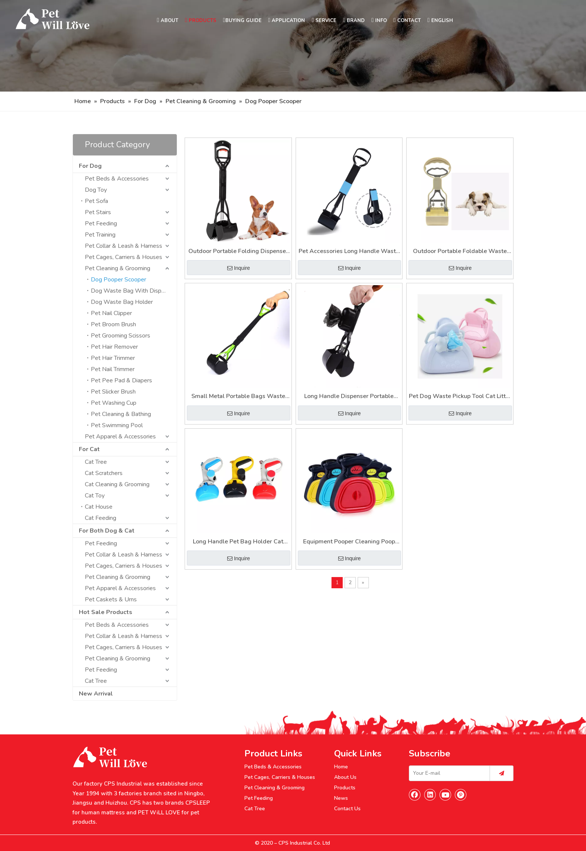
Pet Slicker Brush (113, 392)
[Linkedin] (430, 795)
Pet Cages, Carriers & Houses (123, 257)
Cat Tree (96, 462)
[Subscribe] (501, 773)
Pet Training (100, 235)
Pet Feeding (101, 223)
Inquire (238, 268)
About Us (345, 777)
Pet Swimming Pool (117, 425)
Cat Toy (95, 495)
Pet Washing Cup (113, 403)
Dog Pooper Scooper (118, 279)
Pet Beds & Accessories (117, 179)
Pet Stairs (98, 212)
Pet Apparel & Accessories (120, 436)
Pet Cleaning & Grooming (117, 268)
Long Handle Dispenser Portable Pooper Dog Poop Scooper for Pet (349, 396)
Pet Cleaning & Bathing (121, 414)
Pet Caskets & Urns (111, 599)
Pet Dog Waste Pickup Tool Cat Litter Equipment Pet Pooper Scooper (460, 396)
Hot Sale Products (105, 612)
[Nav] (293, 46)
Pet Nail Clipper (111, 313)
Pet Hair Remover (114, 347)
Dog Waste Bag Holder (122, 302)
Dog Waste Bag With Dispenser (133, 291)
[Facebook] (415, 795)
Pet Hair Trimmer (113, 358)
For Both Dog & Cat (107, 531)
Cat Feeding (100, 518)
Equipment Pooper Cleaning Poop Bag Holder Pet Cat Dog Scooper (349, 542)
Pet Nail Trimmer (113, 369)
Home (341, 766)
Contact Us (347, 808)
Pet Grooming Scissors (120, 336)
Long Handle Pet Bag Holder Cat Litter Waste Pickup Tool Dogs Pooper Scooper (238, 542)
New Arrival (96, 694)
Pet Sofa (96, 201)
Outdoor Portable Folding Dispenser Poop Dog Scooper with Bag (238, 251)
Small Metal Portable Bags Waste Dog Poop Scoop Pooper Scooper (238, 396)
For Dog (90, 166)
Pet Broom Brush (113, 324)
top (570, 819)
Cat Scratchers (104, 473)
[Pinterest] (461, 795)
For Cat (89, 449)
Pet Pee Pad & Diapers (121, 380)
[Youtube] (445, 795)
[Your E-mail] (447, 773)
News (341, 798)
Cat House (98, 507)
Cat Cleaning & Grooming (117, 484)
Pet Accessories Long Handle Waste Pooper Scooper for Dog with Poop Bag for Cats (349, 251)
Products (344, 787)
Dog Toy (96, 190)
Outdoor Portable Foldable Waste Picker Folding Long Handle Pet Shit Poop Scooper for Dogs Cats (459, 251)
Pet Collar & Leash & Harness (123, 246)
